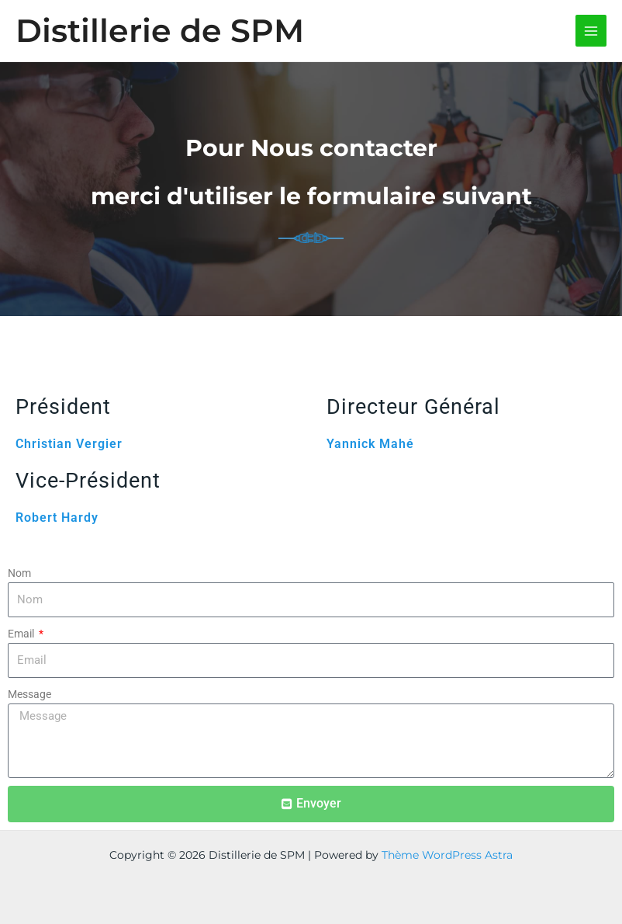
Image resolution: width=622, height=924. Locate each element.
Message (29, 694)
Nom (19, 573)
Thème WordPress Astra (447, 855)
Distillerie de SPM (160, 30)
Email (22, 633)
